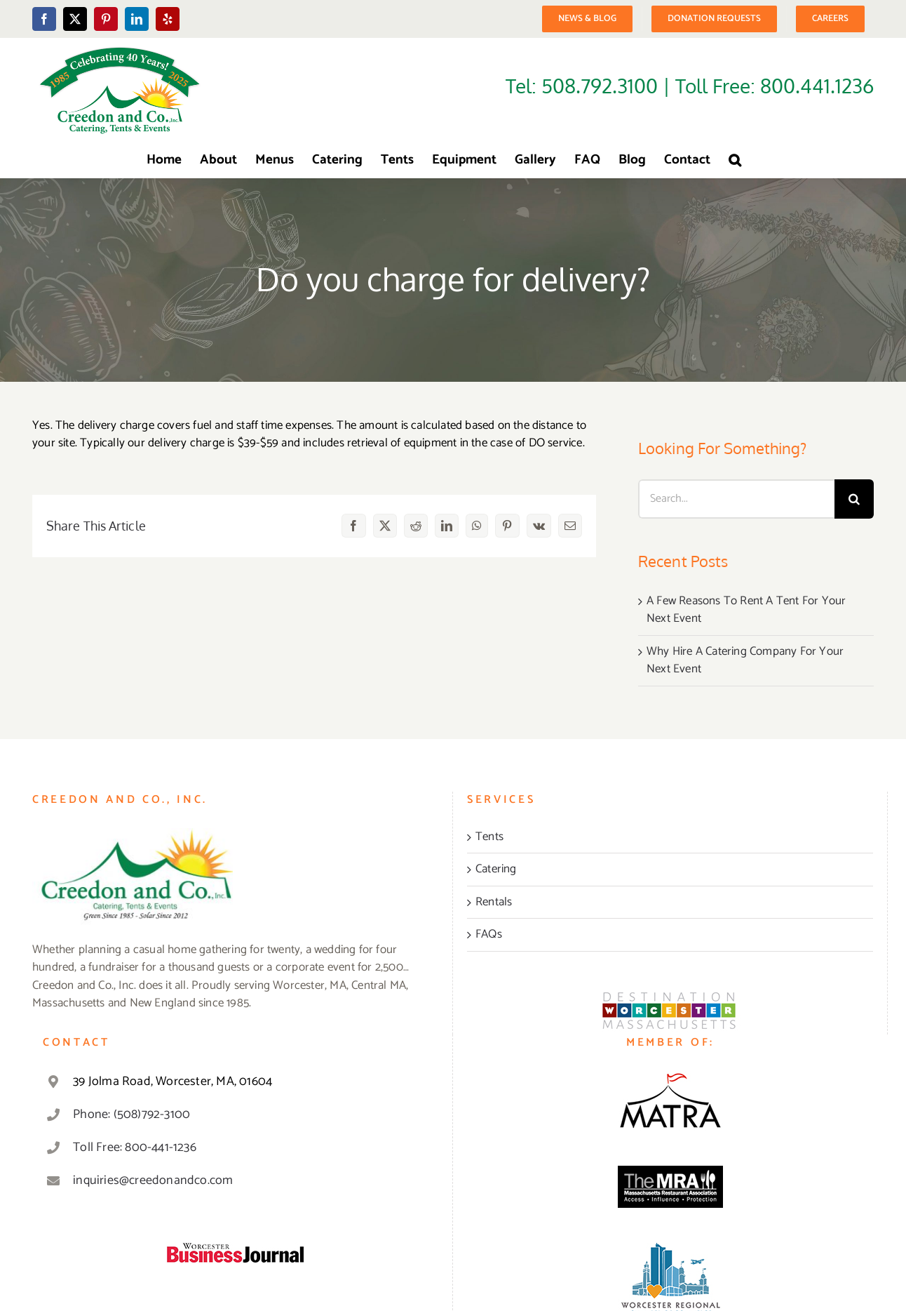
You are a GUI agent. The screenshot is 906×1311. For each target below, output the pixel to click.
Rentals (493, 902)
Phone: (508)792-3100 (131, 1114)
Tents (489, 837)
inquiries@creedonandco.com (153, 1180)
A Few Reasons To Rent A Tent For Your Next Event (746, 610)
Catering (496, 869)
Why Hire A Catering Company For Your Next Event (745, 660)
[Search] (854, 499)
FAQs (488, 935)
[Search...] (736, 499)
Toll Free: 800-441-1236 (134, 1147)
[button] (735, 160)
